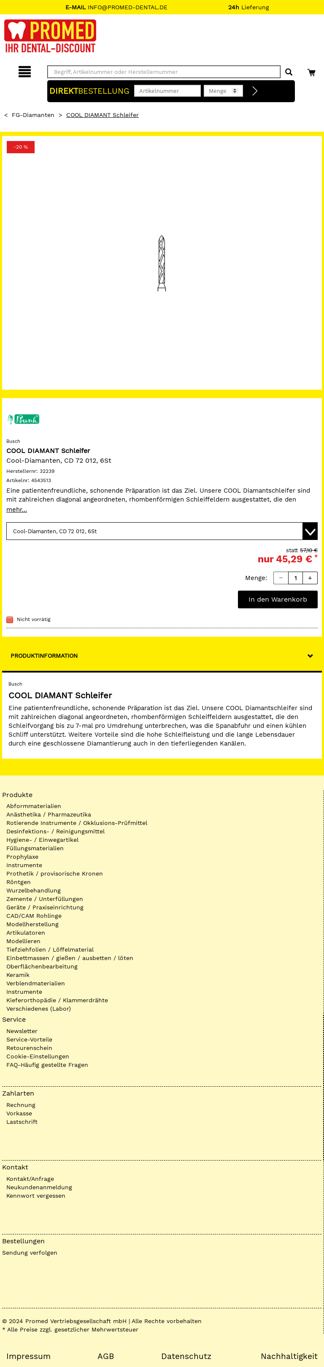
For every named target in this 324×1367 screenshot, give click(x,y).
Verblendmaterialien (35, 983)
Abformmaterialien (33, 806)
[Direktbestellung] (255, 91)
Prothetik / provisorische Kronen (54, 873)
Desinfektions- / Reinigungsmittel (55, 831)
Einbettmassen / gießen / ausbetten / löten (69, 958)
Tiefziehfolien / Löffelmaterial (50, 949)
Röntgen (18, 882)
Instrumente (24, 865)
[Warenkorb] (312, 70)
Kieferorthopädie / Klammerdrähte (57, 1000)
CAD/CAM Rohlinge (34, 915)
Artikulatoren (25, 932)
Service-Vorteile (29, 1039)
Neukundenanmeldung (39, 1187)
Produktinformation (44, 655)
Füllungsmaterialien (35, 848)
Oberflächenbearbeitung (42, 966)
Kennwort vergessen (35, 1195)
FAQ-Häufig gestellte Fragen (47, 1064)
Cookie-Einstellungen (37, 1056)
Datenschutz (186, 1356)
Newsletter (22, 1031)
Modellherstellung (32, 924)
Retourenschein (29, 1047)
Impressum (28, 1356)
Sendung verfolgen (29, 1252)
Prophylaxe (22, 856)
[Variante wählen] (162, 531)
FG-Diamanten (33, 114)
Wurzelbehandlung (33, 890)
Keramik (18, 974)
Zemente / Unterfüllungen (44, 898)
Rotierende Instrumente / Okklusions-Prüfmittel (76, 822)
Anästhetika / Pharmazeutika (48, 814)
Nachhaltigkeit (289, 1356)
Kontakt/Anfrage (30, 1178)
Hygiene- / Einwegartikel (42, 839)
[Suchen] (289, 72)
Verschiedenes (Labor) (38, 1008)
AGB (105, 1356)
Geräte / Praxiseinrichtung (45, 907)
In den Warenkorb (277, 599)
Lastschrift (22, 1121)
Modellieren (23, 941)
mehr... (16, 509)
